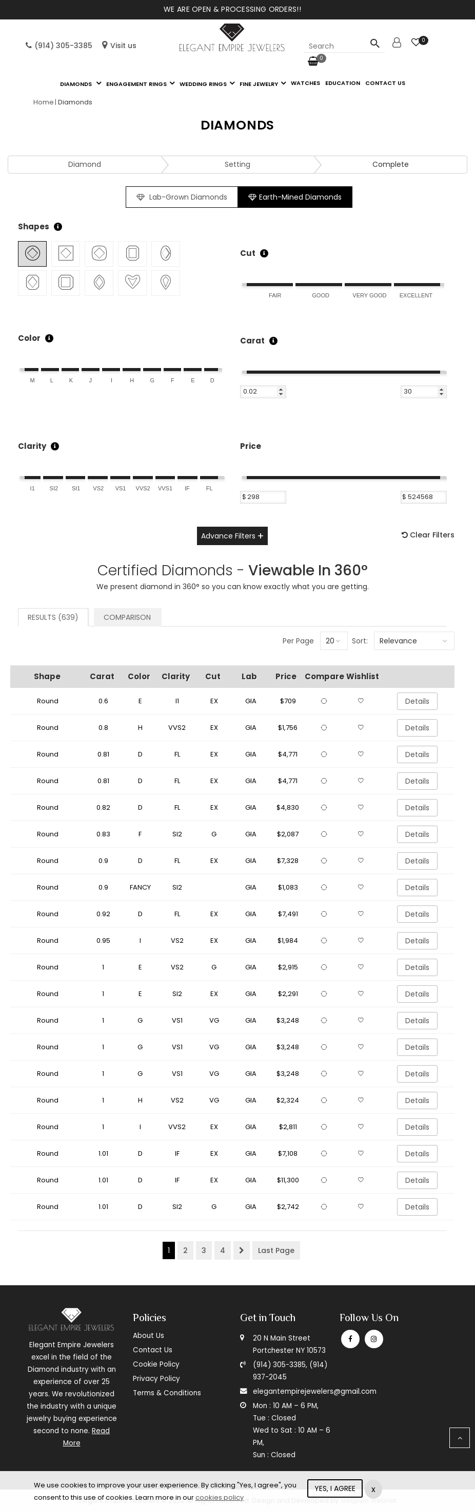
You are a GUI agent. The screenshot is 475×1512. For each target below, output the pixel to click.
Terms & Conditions (167, 1393)
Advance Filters (228, 536)
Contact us (385, 83)
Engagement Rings (136, 84)
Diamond (84, 164)
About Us (148, 1336)
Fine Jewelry (259, 84)
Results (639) (53, 617)
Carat (252, 340)
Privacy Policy (156, 1379)
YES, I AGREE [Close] (334, 1488)
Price (250, 446)
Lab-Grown (181, 197)
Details (417, 701)
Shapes (33, 226)
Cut (247, 253)
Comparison (127, 617)
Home (43, 102)
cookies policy (219, 1497)
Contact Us (152, 1350)
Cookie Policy (156, 1364)
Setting (237, 164)
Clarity (32, 446)
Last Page (276, 1250)
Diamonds (76, 84)
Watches (305, 83)
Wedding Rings (203, 84)
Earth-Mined (295, 197)
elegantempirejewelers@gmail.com (315, 1391)
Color (29, 338)
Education (342, 83)
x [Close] (373, 1489)
